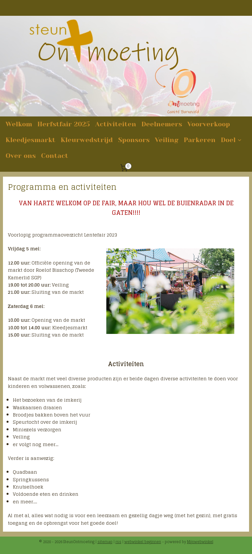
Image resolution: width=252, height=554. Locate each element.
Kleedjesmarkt (30, 140)
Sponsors (134, 140)
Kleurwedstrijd (87, 140)
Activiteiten (115, 124)
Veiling (166, 140)
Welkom (19, 124)
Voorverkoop (208, 124)
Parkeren (200, 140)
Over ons (21, 156)
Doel (231, 140)
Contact (54, 156)
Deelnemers (161, 124)
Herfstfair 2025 (63, 124)
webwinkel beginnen (142, 542)
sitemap (105, 542)
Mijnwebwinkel (200, 542)
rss (118, 542)
